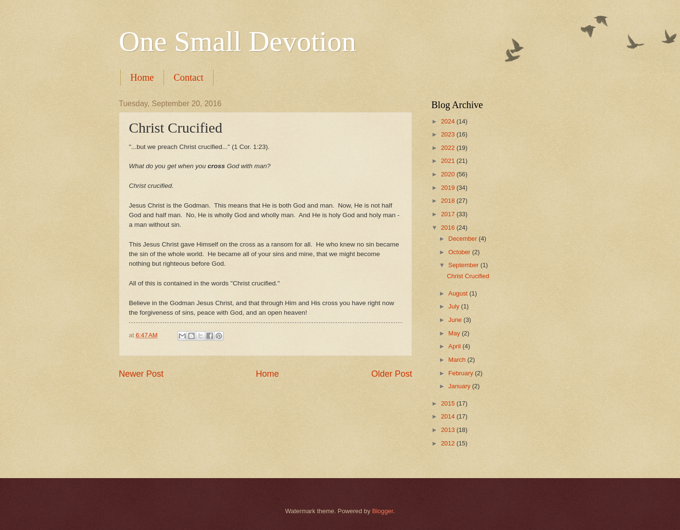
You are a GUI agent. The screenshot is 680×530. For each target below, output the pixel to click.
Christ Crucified (468, 276)
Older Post (391, 374)
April (455, 346)
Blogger (382, 511)
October (460, 252)
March (457, 359)
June (456, 319)
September (464, 265)
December (463, 238)
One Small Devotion (237, 41)
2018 (448, 200)
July (454, 306)
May (455, 333)
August (458, 293)
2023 (448, 134)
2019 (448, 187)
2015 (448, 403)
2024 (448, 121)
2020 (448, 174)
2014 (448, 416)
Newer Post (141, 374)
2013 (448, 429)
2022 (448, 147)
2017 (448, 214)
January (460, 386)
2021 (448, 160)
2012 (448, 443)
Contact (188, 77)
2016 (448, 227)
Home (142, 77)
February (461, 373)
